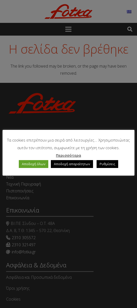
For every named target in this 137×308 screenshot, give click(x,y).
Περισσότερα (68, 155)
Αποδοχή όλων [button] (33, 164)
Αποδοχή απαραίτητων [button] (72, 164)
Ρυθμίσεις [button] (107, 164)
